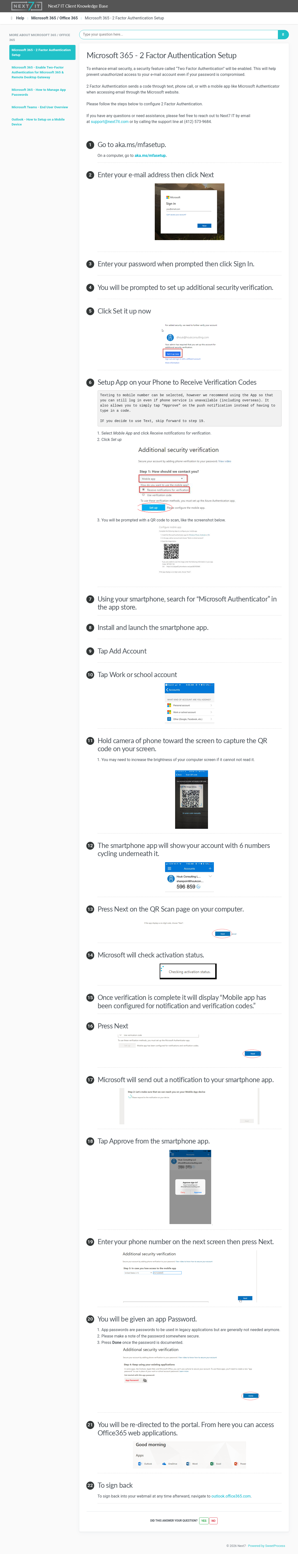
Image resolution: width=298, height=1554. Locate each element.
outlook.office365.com (231, 1496)
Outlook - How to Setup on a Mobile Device (38, 121)
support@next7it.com (110, 121)
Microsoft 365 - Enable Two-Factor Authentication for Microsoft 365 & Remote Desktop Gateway (38, 72)
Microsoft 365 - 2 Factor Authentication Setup (41, 52)
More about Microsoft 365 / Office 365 (39, 37)
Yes (204, 1521)
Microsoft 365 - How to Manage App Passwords (39, 92)
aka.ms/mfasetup (150, 155)
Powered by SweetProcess (266, 1546)
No (213, 1521)
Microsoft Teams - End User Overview (40, 107)
